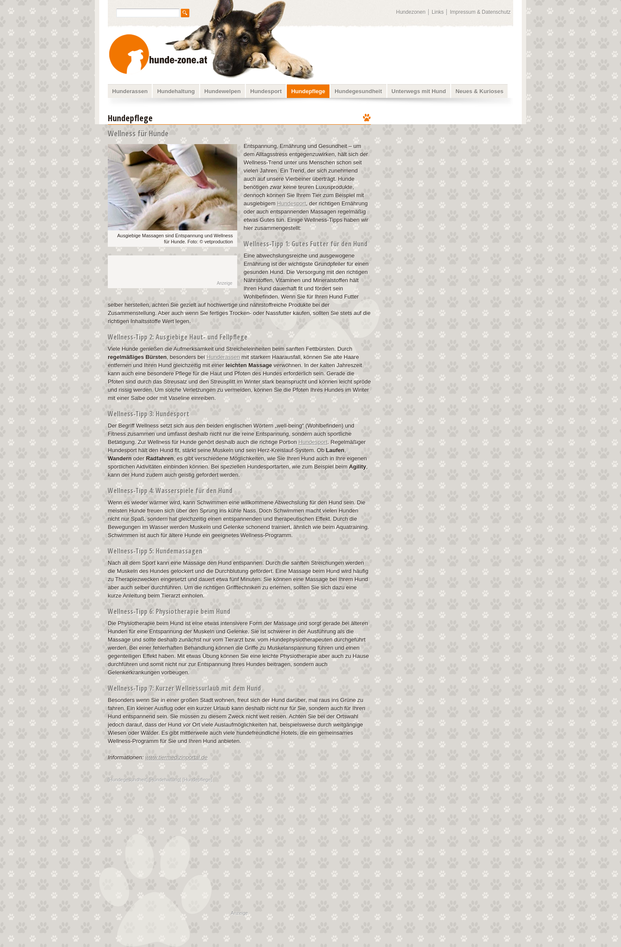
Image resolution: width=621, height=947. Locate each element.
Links (438, 12)
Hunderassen (129, 91)
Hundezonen (411, 12)
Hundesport (266, 91)
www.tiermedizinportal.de (176, 757)
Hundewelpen (222, 91)
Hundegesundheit (358, 91)
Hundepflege (308, 91)
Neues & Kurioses (479, 91)
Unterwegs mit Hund (419, 91)
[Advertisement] (447, 166)
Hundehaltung (175, 91)
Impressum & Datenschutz (480, 12)
